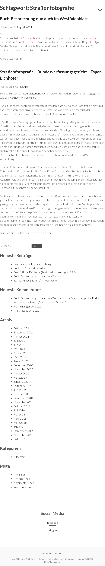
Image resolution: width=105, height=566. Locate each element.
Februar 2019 (22, 394)
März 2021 (20, 357)
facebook (52, 522)
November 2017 (23, 435)
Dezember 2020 (23, 365)
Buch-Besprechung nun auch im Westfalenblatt (44, 18)
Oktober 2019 (22, 385)
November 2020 (23, 369)
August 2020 (21, 373)
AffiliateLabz (21, 310)
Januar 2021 (21, 361)
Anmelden (20, 474)
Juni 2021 (20, 344)
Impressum (58, 553)
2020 (38, 306)
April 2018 (20, 418)
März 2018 (20, 422)
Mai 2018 (19, 414)
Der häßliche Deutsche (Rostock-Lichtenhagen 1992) (45, 272)
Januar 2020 (21, 381)
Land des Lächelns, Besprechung (32, 264)
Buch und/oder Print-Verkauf (30, 268)
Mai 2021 (19, 348)
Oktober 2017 (22, 439)
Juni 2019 (20, 389)
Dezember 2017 (23, 430)
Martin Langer (22, 306)
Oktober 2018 (22, 406)
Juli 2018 (19, 410)
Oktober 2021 (22, 328)
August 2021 (21, 336)
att (30, 38)
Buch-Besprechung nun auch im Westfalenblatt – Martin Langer (51, 298)
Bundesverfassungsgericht (25, 93)
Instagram (52, 530)
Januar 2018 (21, 426)
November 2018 (23, 402)
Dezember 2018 (23, 398)
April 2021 (20, 353)
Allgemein (19, 456)
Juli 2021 (19, 340)
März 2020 (20, 377)
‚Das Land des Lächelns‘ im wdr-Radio (35, 280)
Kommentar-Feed (24, 482)
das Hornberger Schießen (20, 97)
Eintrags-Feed (22, 478)
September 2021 (23, 332)
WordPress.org (23, 486)
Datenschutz (46, 553)
